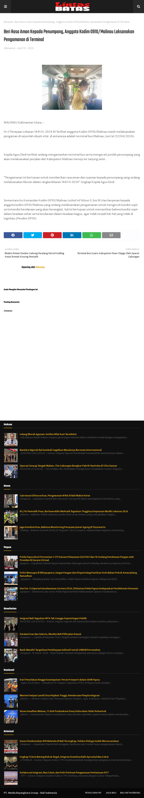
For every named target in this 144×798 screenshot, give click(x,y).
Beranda (8, 22)
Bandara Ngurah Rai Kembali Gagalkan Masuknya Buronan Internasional (61, 450)
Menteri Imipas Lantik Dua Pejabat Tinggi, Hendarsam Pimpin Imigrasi (60, 695)
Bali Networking (130, 792)
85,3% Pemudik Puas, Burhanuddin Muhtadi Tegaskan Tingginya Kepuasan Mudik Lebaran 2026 (74, 511)
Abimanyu (9, 48)
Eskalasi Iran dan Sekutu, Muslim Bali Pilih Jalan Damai (50, 634)
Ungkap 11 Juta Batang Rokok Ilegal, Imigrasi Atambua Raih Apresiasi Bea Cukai (64, 756)
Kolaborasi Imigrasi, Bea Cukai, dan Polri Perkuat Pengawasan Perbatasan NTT (64, 772)
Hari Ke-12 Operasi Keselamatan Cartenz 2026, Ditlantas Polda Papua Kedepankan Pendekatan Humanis (79, 588)
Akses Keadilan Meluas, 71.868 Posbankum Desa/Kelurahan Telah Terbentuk (63, 711)
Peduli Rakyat (93, 792)
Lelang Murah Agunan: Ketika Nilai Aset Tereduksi (48, 434)
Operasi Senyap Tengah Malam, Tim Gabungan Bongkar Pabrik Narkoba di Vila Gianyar (68, 465)
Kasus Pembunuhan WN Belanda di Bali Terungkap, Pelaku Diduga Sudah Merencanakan (69, 741)
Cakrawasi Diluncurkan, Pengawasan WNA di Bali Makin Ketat (55, 495)
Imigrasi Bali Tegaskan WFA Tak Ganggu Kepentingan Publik (53, 618)
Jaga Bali (111, 792)
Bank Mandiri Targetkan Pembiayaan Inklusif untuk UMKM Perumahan (60, 649)
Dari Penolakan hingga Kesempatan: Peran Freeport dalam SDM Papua (60, 679)
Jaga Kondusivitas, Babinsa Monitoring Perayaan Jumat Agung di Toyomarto (63, 527)
